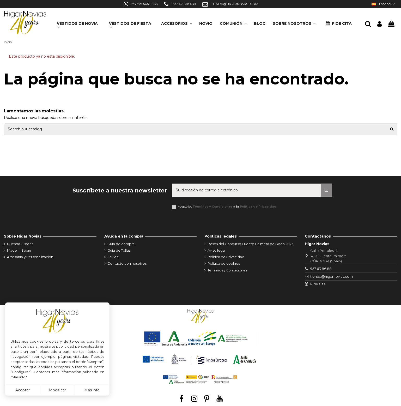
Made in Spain (19, 250)
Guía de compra (121, 244)
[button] (294, 22)
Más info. (92, 390)
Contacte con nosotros (127, 263)
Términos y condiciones (227, 270)
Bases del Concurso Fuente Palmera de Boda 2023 (251, 244)
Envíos (112, 257)
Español (384, 4)
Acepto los (227, 206)
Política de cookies (224, 263)
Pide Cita (318, 284)
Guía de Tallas (118, 250)
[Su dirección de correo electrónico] (246, 190)
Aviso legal (217, 250)
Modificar (57, 390)
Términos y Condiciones (213, 206)
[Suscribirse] (326, 190)
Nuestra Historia (20, 244)
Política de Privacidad (258, 206)
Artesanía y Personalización (30, 257)
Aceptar (22, 390)
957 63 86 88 (321, 268)
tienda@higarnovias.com (331, 276)
